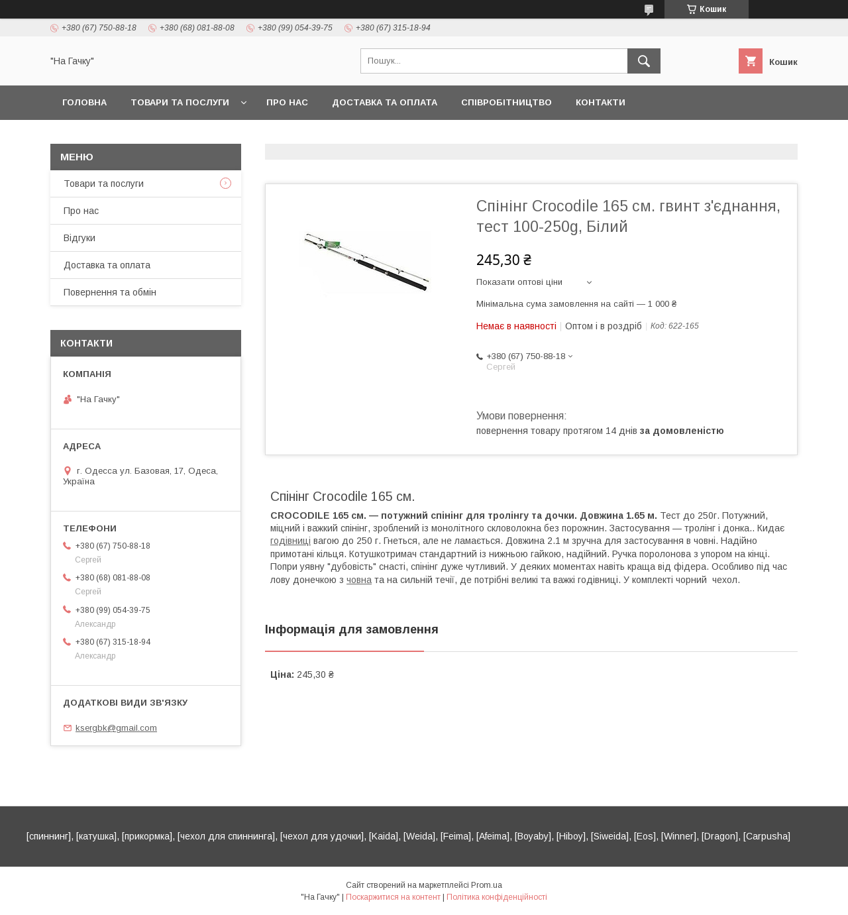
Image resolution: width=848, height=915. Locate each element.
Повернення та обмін (110, 292)
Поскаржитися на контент (393, 897)
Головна (84, 102)
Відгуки (79, 238)
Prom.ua (486, 885)
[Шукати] (644, 61)
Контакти (600, 102)
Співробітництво (506, 102)
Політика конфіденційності (497, 897)
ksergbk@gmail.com (116, 728)
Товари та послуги (180, 102)
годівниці (290, 540)
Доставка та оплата (384, 102)
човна (359, 579)
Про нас (287, 102)
